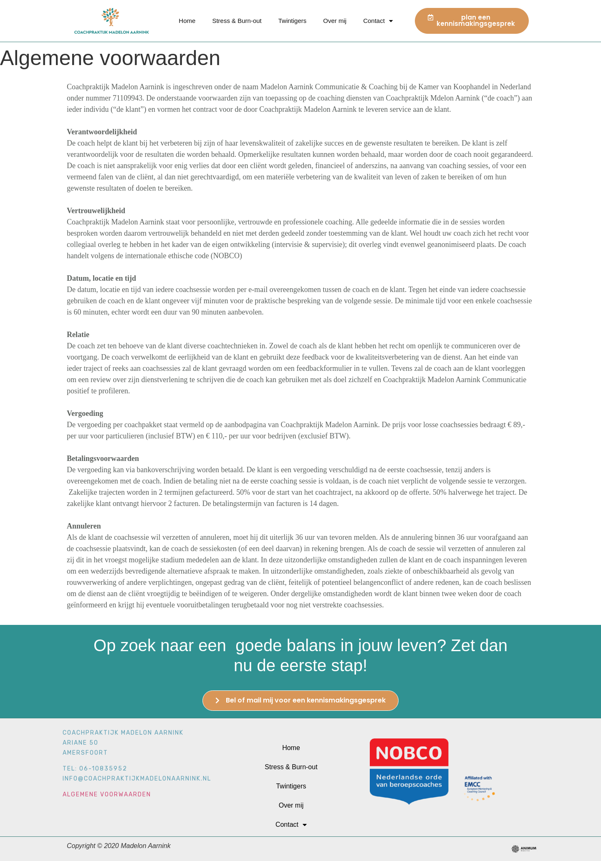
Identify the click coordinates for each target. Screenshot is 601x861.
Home (187, 20)
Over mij (334, 20)
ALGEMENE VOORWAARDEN (107, 750)
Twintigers (292, 20)
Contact (378, 21)
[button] (472, 21)
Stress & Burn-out (236, 20)
